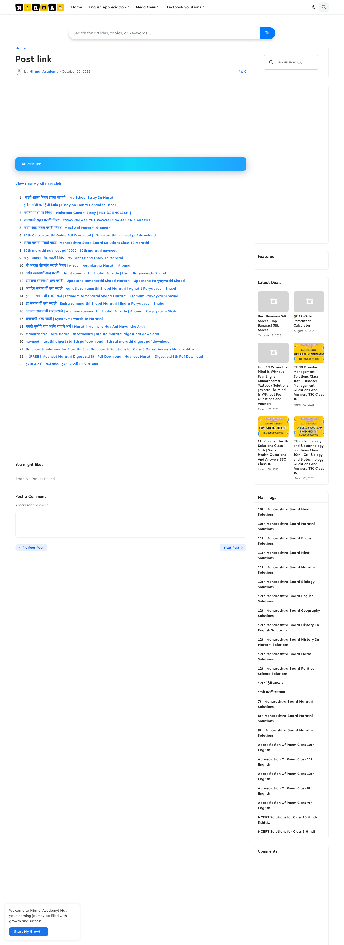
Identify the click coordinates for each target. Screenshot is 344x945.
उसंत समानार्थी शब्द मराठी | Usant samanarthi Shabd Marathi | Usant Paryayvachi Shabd (96, 273)
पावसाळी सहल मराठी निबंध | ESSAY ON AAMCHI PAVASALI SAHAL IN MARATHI (87, 220)
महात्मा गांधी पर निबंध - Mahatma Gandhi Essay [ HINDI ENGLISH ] (77, 213)
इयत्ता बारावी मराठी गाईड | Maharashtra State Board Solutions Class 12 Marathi (86, 243)
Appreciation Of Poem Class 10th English (286, 747)
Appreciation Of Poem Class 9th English (285, 805)
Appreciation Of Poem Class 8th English (285, 791)
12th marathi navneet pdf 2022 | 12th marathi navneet (70, 250)
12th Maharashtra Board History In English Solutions (288, 627)
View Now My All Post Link (38, 184)
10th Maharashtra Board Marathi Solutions (286, 526)
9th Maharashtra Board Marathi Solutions (285, 733)
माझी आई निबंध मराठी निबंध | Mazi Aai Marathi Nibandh (67, 228)
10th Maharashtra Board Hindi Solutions (284, 512)
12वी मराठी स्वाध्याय (271, 692)
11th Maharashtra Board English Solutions (285, 541)
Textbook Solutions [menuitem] (183, 7)
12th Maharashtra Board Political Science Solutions (287, 671)
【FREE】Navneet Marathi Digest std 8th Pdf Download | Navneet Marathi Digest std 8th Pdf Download (114, 356)
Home (20, 48)
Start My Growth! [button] (28, 931)
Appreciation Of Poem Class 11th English (286, 762)
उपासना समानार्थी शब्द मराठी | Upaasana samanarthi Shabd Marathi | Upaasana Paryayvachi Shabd (105, 281)
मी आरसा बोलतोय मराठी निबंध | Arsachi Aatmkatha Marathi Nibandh (79, 265)
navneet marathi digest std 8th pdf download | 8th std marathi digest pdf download (98, 341)
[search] (290, 62)
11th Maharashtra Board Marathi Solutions (286, 570)
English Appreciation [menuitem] (107, 7)
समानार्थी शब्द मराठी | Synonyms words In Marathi (65, 319)
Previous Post (33, 547)
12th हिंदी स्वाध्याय (270, 683)
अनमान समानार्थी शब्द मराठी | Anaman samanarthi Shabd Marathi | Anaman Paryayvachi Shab (101, 311)
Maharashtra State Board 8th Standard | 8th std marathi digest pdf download (92, 334)
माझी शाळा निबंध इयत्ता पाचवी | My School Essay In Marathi (70, 197)
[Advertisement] (130, 116)
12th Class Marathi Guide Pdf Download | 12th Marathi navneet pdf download (90, 235)
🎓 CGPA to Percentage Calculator (303, 320)
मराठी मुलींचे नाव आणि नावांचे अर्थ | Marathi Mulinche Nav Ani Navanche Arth (86, 326)
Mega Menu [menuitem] (146, 7)
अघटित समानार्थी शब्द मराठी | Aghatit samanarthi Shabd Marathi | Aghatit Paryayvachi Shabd (101, 288)
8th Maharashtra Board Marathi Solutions (285, 718)
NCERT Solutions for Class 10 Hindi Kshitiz (287, 820)
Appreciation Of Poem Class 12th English (286, 776)
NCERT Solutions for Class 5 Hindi (286, 831)
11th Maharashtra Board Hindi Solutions (284, 555)
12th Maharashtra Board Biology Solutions (286, 584)
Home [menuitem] (76, 7)
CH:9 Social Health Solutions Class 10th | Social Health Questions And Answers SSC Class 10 (273, 452)
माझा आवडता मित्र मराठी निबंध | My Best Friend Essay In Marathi (73, 258)
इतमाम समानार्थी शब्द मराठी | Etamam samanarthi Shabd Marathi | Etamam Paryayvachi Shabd (102, 296)
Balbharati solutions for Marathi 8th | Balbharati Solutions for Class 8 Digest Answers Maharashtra (110, 349)
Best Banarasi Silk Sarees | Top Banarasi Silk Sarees (272, 323)
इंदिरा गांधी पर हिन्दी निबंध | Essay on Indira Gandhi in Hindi (70, 205)
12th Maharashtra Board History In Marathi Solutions (288, 642)
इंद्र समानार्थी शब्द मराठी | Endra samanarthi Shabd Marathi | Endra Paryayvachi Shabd (95, 303)
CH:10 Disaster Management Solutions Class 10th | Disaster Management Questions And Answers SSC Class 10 (309, 383)
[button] (313, 7)
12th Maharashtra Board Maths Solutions (284, 656)
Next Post (231, 547)
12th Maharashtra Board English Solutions (285, 598)
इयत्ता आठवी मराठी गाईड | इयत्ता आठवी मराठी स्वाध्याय (62, 364)
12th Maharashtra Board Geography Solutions (289, 613)
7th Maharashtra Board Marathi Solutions (285, 704)
